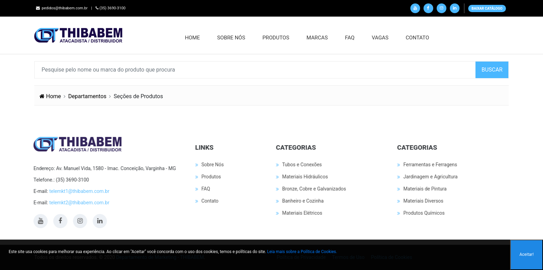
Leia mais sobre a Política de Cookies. (302, 251)
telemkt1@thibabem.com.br (79, 191)
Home (193, 38)
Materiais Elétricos (302, 213)
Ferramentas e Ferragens (429, 164)
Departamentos (87, 96)
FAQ (350, 38)
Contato (418, 38)
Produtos (276, 38)
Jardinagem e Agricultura (430, 176)
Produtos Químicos (423, 213)
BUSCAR (491, 69)
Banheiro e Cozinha (302, 201)
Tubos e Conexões (301, 164)
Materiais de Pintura (424, 189)
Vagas (381, 38)
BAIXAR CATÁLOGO (487, 8)
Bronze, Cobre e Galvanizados (314, 189)
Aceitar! (526, 254)
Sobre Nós (232, 38)
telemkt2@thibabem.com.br (79, 202)
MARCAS (317, 38)
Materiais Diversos (423, 201)
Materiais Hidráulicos (304, 176)
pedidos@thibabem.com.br (62, 8)
